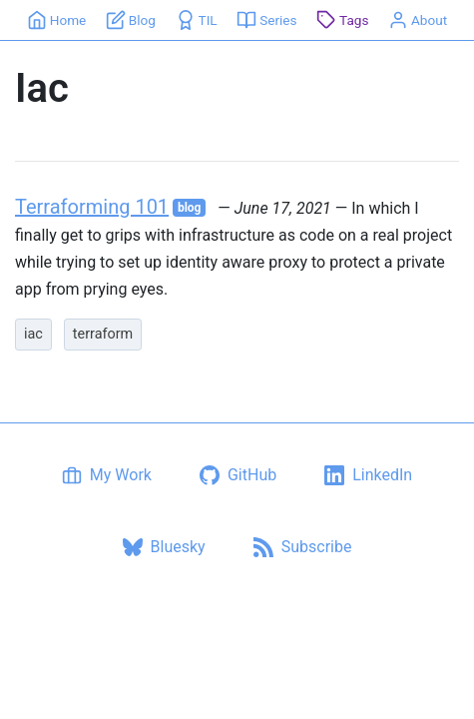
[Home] (57, 20)
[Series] (267, 20)
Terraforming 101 (92, 207)
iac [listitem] (33, 334)
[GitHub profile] (238, 475)
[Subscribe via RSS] (302, 547)
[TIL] (196, 20)
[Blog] (131, 20)
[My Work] (107, 475)
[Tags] (342, 20)
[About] (418, 20)
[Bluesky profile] (164, 547)
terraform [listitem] (103, 334)
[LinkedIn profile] (368, 475)
